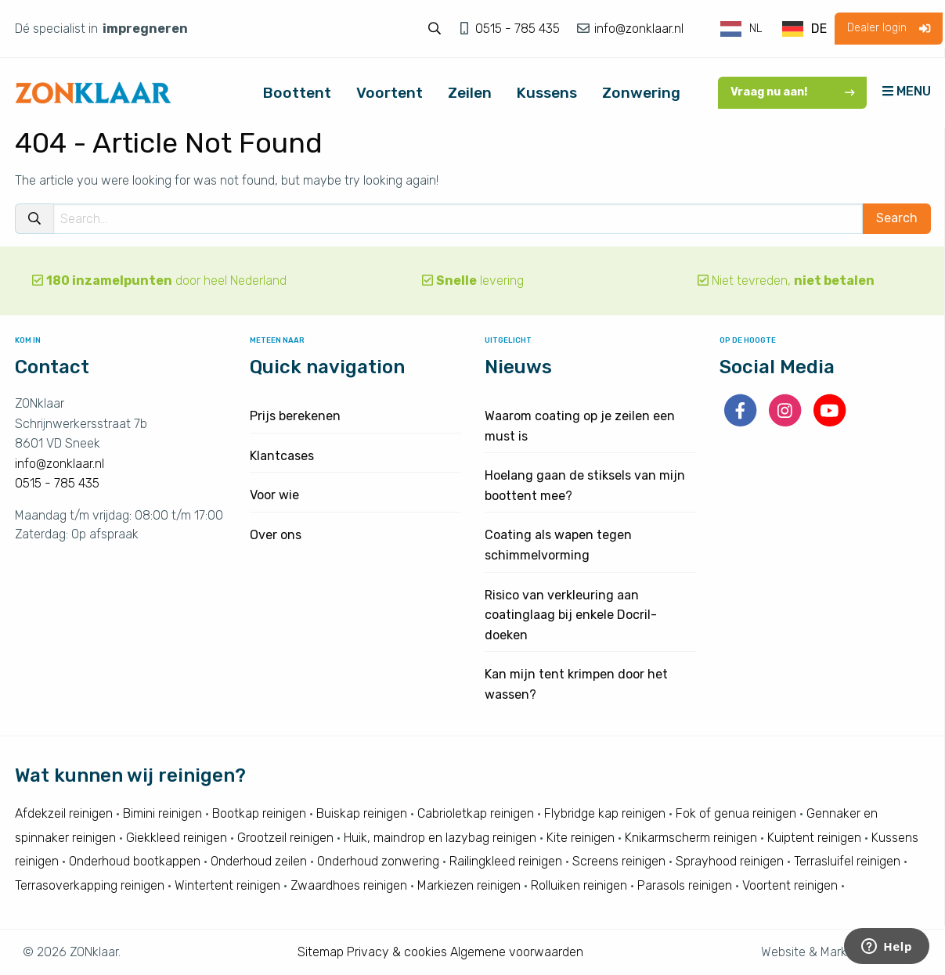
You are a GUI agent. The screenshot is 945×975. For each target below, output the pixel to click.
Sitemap (321, 951)
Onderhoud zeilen (259, 861)
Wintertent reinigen (227, 885)
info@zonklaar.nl (637, 28)
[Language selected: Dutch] (774, 29)
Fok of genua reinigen (736, 813)
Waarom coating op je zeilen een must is (580, 426)
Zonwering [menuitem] (641, 93)
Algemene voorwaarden (516, 951)
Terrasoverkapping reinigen (89, 885)
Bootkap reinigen (259, 813)
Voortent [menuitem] (389, 93)
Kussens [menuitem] (547, 93)
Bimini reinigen (162, 813)
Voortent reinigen (790, 885)
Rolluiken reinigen (579, 885)
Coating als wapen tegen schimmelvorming (558, 545)
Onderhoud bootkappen (134, 861)
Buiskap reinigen (361, 813)
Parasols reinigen (684, 885)
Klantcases (282, 455)
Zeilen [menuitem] (470, 93)
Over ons (275, 534)
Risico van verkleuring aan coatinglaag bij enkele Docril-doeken (571, 615)
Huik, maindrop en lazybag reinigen (440, 837)
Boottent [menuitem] (297, 93)
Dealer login (888, 27)
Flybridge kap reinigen (604, 813)
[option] (804, 29)
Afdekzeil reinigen (64, 813)
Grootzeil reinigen (285, 837)
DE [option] (819, 28)
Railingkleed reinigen (505, 861)
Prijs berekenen (295, 415)
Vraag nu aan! (792, 92)
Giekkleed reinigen (176, 837)
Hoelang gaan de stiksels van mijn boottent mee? (585, 485)
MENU (906, 91)
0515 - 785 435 (519, 28)
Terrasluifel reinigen (847, 861)
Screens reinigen (618, 861)
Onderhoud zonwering (378, 861)
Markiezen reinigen (469, 885)
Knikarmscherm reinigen (691, 837)
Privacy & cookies (397, 951)
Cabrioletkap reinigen (475, 813)
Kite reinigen (580, 837)
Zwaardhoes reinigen (348, 885)
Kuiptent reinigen (814, 837)
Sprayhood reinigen (730, 861)
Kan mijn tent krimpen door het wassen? (576, 684)
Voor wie (274, 495)
